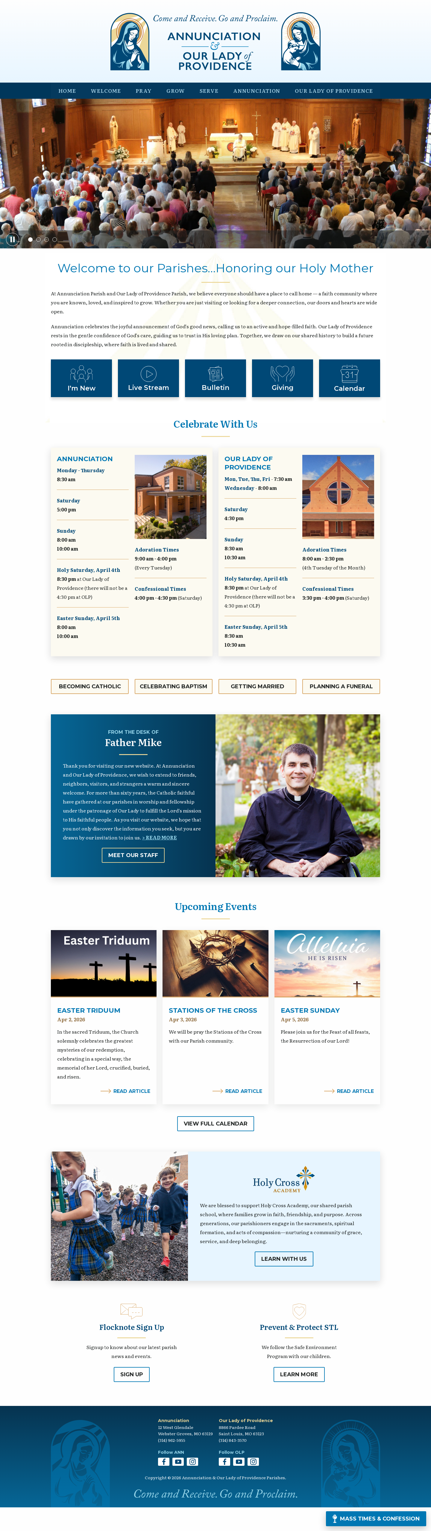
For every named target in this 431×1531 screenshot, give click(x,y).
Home (66, 113)
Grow (173, 113)
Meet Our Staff (133, 879)
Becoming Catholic (90, 710)
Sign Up (131, 1398)
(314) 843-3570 (233, 1464)
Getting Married (257, 710)
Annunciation (253, 113)
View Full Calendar (216, 1147)
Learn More (299, 1398)
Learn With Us (284, 1282)
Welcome (104, 113)
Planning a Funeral (341, 710)
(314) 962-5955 (171, 1464)
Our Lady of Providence (332, 113)
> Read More (159, 861)
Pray (142, 113)
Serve (205, 113)
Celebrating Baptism (173, 710)
